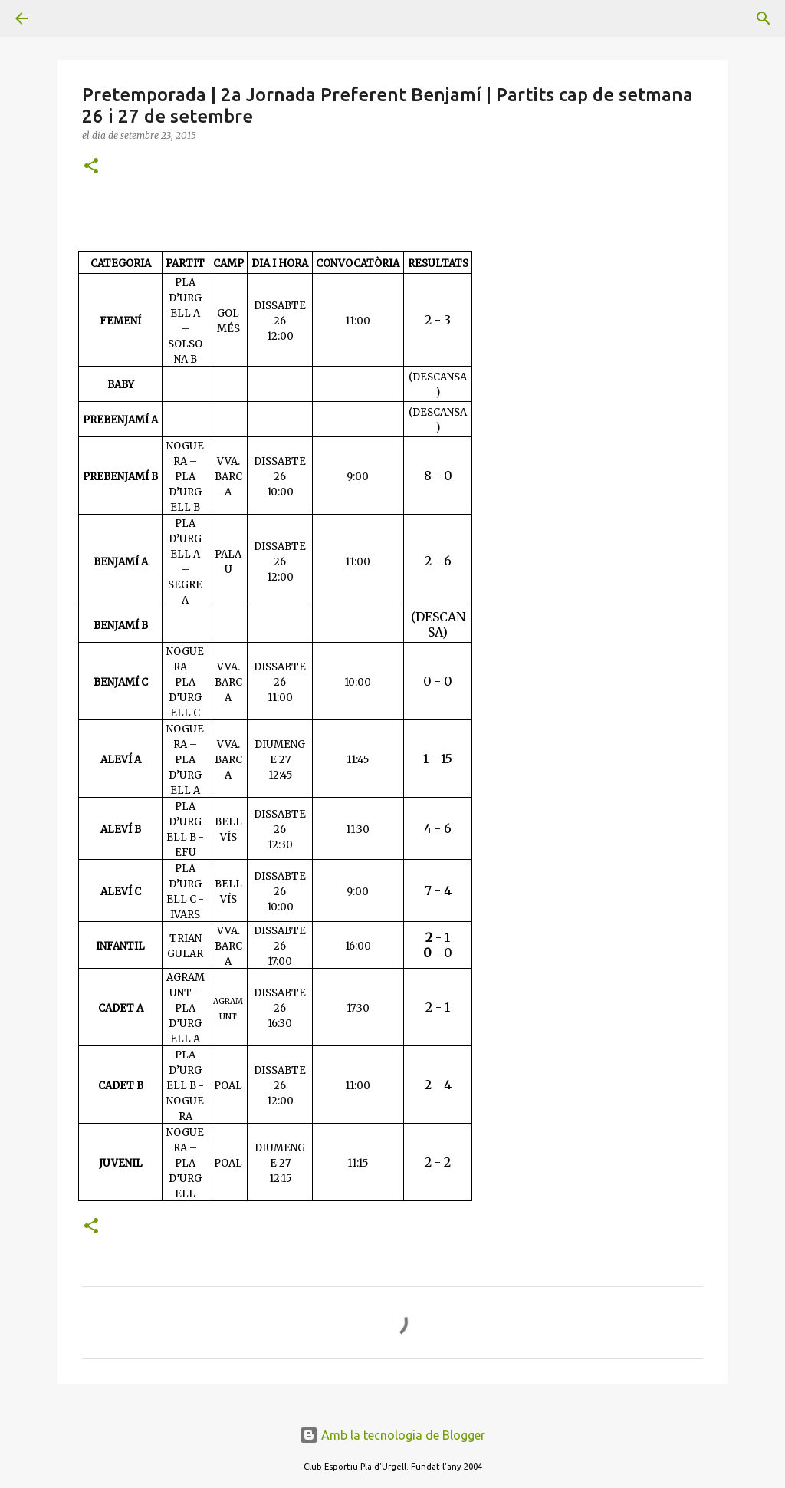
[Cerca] (64, 18)
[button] (91, 166)
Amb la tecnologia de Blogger (392, 1435)
